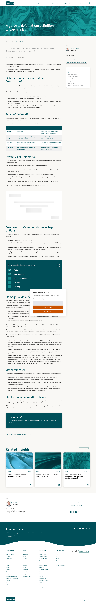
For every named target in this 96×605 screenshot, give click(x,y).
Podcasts (58, 563)
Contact (8, 569)
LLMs (7, 582)
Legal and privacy (10, 554)
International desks (27, 576)
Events (57, 554)
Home (7, 41)
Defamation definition (75, 72)
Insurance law (42, 571)
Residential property (44, 580)
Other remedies (71, 83)
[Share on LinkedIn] (70, 512)
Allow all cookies (48, 311)
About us (70, 3)
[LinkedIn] (74, 528)
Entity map (8, 584)
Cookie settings (48, 302)
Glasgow (24, 558)
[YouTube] (83, 528)
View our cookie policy (38, 298)
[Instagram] (77, 528)
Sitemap (8, 580)
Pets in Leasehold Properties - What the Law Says (18, 476)
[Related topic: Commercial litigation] (72, 59)
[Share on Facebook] (76, 512)
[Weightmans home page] (10, 599)
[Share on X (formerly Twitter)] (73, 512)
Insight (9, 471)
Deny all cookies (48, 307)
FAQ (57, 556)
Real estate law (42, 576)
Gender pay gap (9, 571)
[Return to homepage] (10, 3)
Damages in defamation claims (75, 81)
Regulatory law (42, 578)
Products (8, 565)
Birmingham (25, 554)
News (57, 560)
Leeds (24, 560)
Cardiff (24, 556)
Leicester (25, 563)
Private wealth (42, 574)
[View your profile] (89, 3)
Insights (52, 3)
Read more (30, 485)
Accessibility (9, 558)
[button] (10, 536)
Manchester (25, 569)
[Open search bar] (86, 3)
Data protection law (43, 563)
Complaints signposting (11, 576)
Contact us (82, 3)
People (65, 3)
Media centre (59, 3)
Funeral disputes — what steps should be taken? (47, 476)
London (24, 567)
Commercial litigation (44, 556)
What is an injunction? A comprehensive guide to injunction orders (74, 477)
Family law (41, 567)
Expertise (39, 3)
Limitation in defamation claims (75, 85)
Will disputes (42, 582)
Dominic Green (75, 48)
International (46, 3)
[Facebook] (80, 528)
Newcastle (25, 571)
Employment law (43, 565)
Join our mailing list (60, 565)
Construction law (43, 558)
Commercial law (42, 554)
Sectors (7, 560)
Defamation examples (73, 76)
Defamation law (37, 87)
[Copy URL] (78, 512)
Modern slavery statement (12, 578)
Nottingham (25, 574)
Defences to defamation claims (75, 78)
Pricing (7, 574)
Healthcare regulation (44, 569)
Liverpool (25, 565)
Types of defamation (72, 74)
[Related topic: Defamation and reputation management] (76, 62)
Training (41, 587)
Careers (76, 3)
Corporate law (42, 560)
